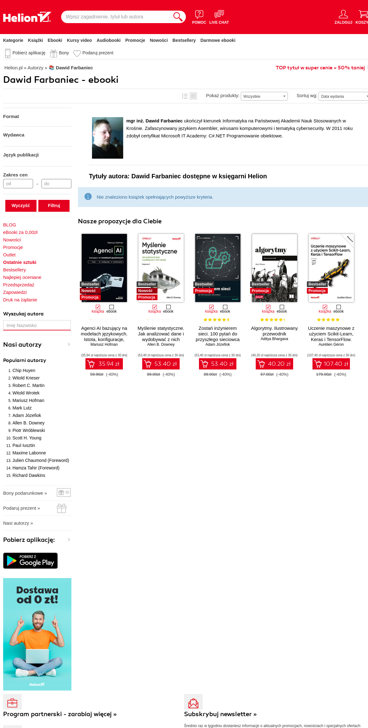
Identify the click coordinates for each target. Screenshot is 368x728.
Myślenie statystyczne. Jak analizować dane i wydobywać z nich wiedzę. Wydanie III (161, 336)
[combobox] (264, 96)
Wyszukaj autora (23, 314)
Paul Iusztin (23, 445)
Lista (185, 96)
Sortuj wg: (307, 95)
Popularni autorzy (24, 360)
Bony (64, 52)
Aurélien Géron (331, 344)
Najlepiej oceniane (22, 277)
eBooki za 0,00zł (20, 232)
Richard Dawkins (28, 475)
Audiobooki (109, 40)
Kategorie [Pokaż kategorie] (13, 40)
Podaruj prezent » (21, 508)
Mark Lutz (21, 407)
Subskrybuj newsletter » (220, 714)
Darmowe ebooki (218, 40)
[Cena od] (18, 183)
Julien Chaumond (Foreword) (40, 460)
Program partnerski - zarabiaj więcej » (60, 714)
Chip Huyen (23, 370)
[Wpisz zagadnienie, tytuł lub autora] (115, 17)
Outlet (9, 254)
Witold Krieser (26, 377)
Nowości (159, 40)
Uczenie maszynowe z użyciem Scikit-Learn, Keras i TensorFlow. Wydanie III (331, 336)
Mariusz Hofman (28, 400)
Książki (35, 40)
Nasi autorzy (22, 345)
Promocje (135, 40)
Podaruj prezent (97, 52)
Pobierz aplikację (29, 52)
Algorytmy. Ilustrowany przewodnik (274, 330)
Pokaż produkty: (223, 95)
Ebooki (55, 40)
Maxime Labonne (29, 452)
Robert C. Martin (28, 385)
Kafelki (193, 96)
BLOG (9, 224)
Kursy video (79, 40)
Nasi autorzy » (18, 523)
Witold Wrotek (26, 392)
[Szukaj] (178, 17)
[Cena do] (56, 183)
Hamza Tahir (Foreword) (36, 467)
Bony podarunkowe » (25, 493)
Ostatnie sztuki (19, 262)
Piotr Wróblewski (28, 430)
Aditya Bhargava (274, 339)
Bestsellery (184, 40)
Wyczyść (21, 205)
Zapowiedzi (15, 292)
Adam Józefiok (26, 415)
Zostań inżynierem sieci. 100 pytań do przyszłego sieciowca (218, 333)
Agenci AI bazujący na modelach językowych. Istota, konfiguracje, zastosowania (104, 336)
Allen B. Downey (28, 422)
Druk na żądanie (20, 299)
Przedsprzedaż (18, 284)
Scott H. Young (26, 437)
